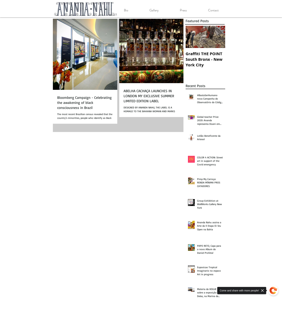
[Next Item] (219, 37)
